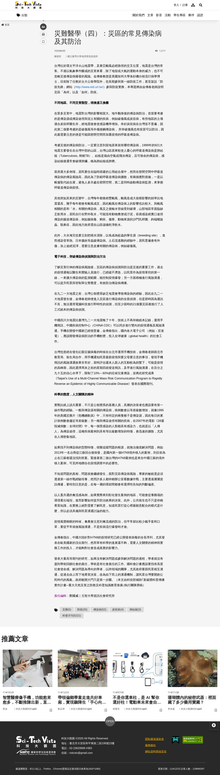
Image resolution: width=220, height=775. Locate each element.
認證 (200, 15)
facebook (43, 64)
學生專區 (179, 15)
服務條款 (150, 745)
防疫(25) (82, 609)
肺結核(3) (135, 609)
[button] (201, 5)
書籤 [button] (43, 101)
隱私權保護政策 (154, 739)
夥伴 (191, 15)
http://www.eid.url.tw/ (89, 87)
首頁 (5, 24)
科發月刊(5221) (71, 615)
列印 (43, 94)
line (42, 79)
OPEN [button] (110, 721)
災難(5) (66, 609)
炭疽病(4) (118, 609)
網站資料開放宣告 (156, 751)
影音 (159, 15)
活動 (168, 15)
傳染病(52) (99, 609)
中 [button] (43, 86)
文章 (150, 15)
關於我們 (139, 15)
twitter (43, 71)
